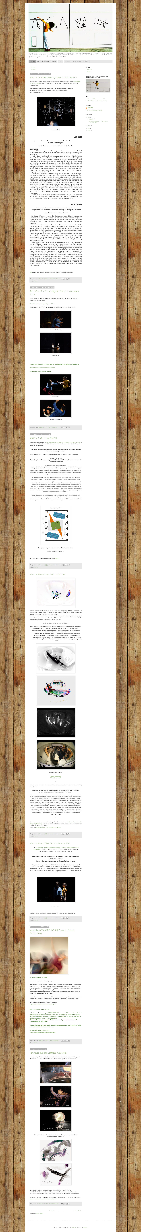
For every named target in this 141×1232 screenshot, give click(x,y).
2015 (89, 128)
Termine (33, 67)
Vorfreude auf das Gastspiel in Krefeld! (48, 1053)
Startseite (32, 61)
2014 (89, 131)
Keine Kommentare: (54, 279)
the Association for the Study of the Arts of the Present (61, 442)
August (91, 119)
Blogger (85, 1227)
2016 (89, 126)
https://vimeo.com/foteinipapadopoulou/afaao (42, 304)
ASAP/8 (79, 442)
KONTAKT (85, 61)
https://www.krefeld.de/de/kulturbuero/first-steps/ (43, 1199)
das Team (33, 69)
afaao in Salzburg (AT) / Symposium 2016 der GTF (53, 77)
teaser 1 (89, 72)
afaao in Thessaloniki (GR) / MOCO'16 (47, 574)
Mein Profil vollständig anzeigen (94, 110)
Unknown (90, 108)
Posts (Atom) (39, 1214)
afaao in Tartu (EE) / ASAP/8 (43, 438)
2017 (89, 117)
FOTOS (60, 61)
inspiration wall (77, 61)
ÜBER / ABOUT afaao (43, 61)
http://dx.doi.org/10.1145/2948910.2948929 (48, 827)
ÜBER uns (53, 61)
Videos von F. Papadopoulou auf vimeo (97, 99)
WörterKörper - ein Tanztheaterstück (97, 101)
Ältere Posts (78, 1211)
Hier (31, 272)
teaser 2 (89, 70)
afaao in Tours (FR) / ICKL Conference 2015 (50, 843)
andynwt (74, 1227)
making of (67, 61)
